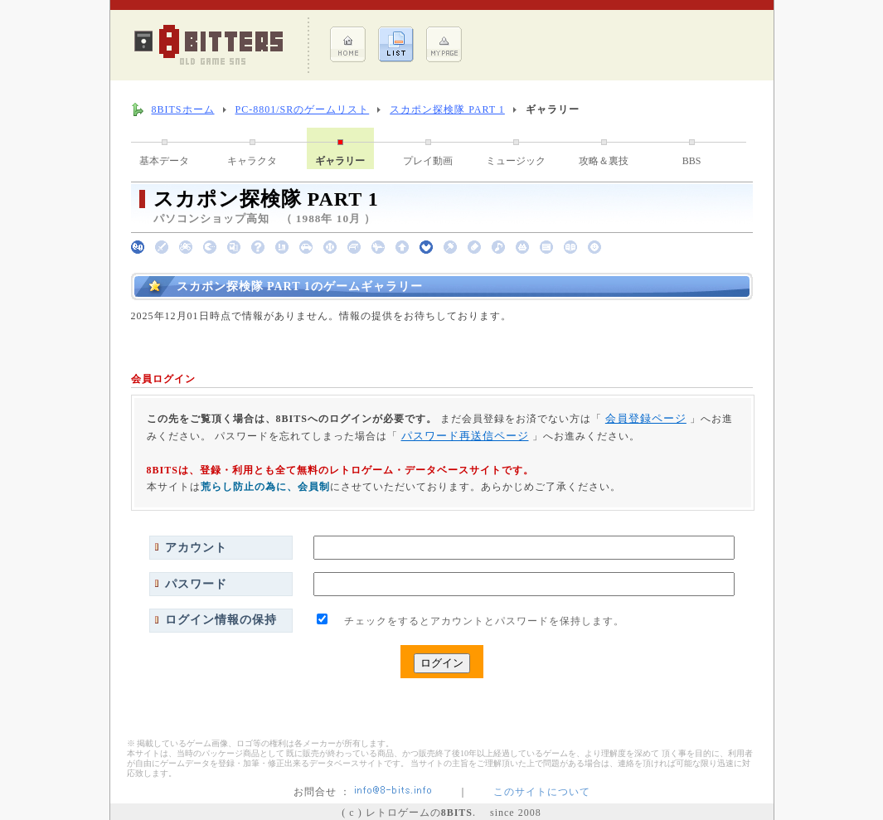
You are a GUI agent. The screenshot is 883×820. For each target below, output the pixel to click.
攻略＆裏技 (603, 161)
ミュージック (516, 161)
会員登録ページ (646, 418)
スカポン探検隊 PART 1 (447, 109)
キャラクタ (252, 161)
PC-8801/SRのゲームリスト (302, 109)
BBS (691, 161)
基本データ (164, 161)
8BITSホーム (183, 109)
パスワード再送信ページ (465, 435)
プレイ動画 (428, 161)
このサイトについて (541, 792)
